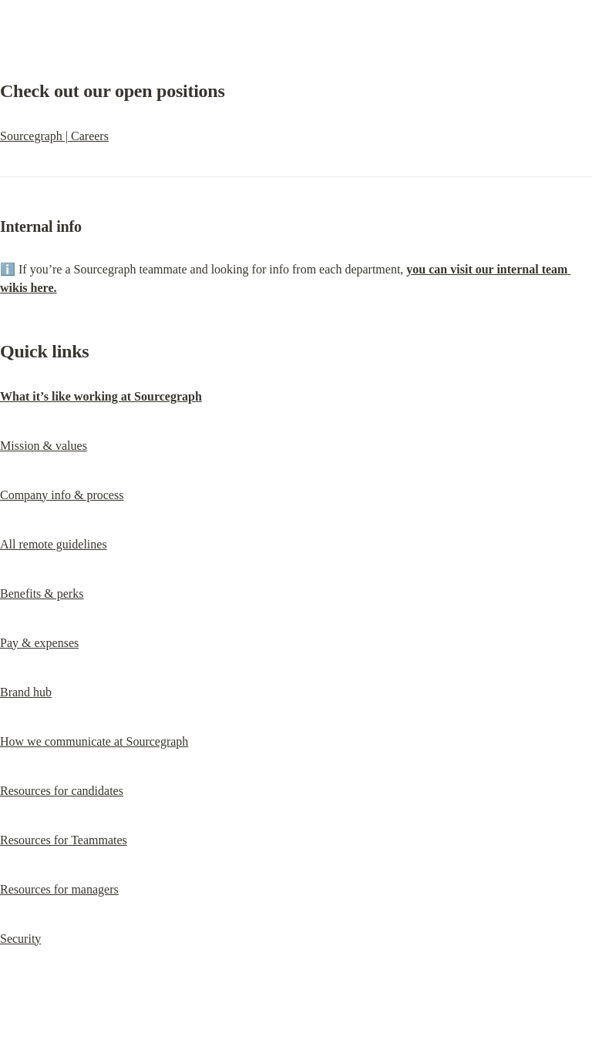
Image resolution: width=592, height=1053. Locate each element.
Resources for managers (59, 889)
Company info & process (61, 494)
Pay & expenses (39, 642)
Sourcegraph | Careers (54, 136)
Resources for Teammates (63, 840)
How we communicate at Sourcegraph (94, 741)
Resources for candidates (61, 790)
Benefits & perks (41, 593)
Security (20, 938)
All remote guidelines (53, 544)
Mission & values (43, 445)
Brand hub (26, 692)
